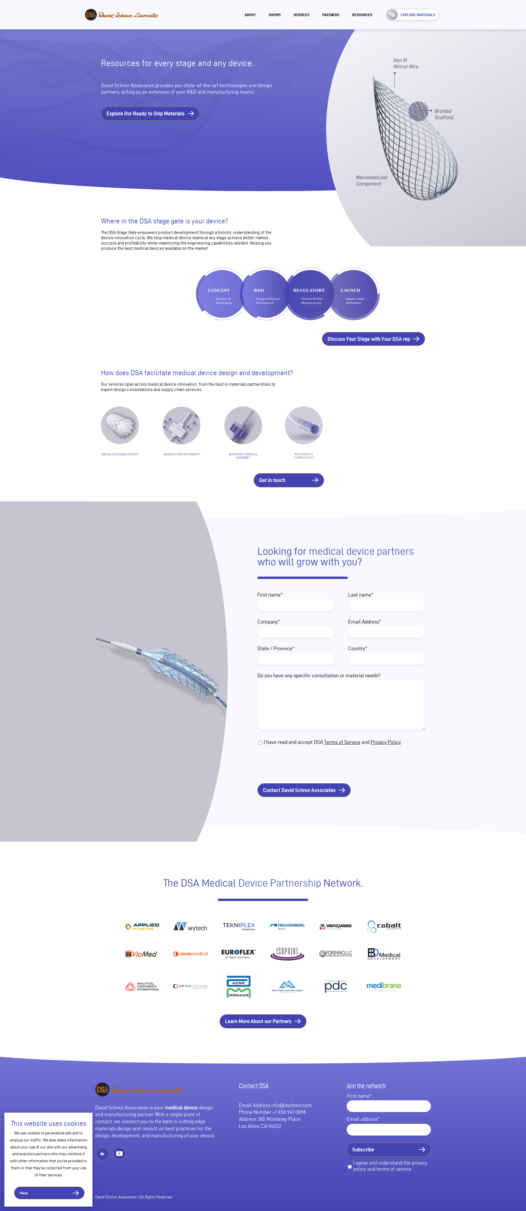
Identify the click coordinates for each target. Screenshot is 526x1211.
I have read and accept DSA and (332, 742)
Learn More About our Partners (258, 1021)
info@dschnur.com (291, 1105)
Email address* (363, 1119)
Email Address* (364, 621)
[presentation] (309, 764)
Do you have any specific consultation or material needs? (318, 675)
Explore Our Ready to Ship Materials (146, 113)
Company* (268, 621)
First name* (270, 594)
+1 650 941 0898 (289, 1112)
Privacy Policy (386, 742)
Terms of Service (342, 742)
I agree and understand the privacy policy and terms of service (390, 1166)
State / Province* (275, 648)
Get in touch (272, 480)
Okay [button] (24, 1193)
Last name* (360, 594)
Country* (357, 648)
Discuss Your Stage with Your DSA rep (369, 339)
